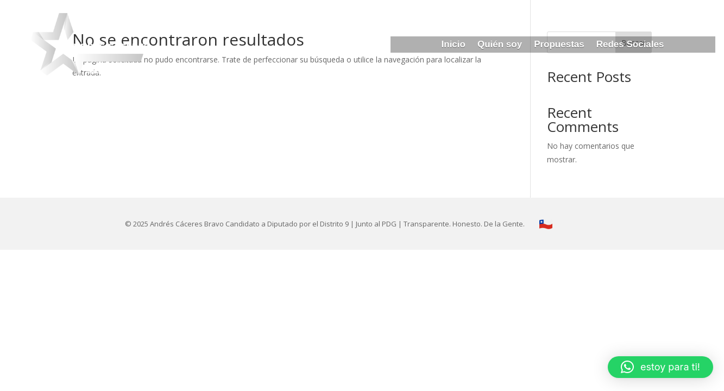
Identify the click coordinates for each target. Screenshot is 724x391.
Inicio (453, 45)
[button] (660, 367)
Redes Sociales (630, 45)
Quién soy (499, 45)
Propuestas (559, 45)
